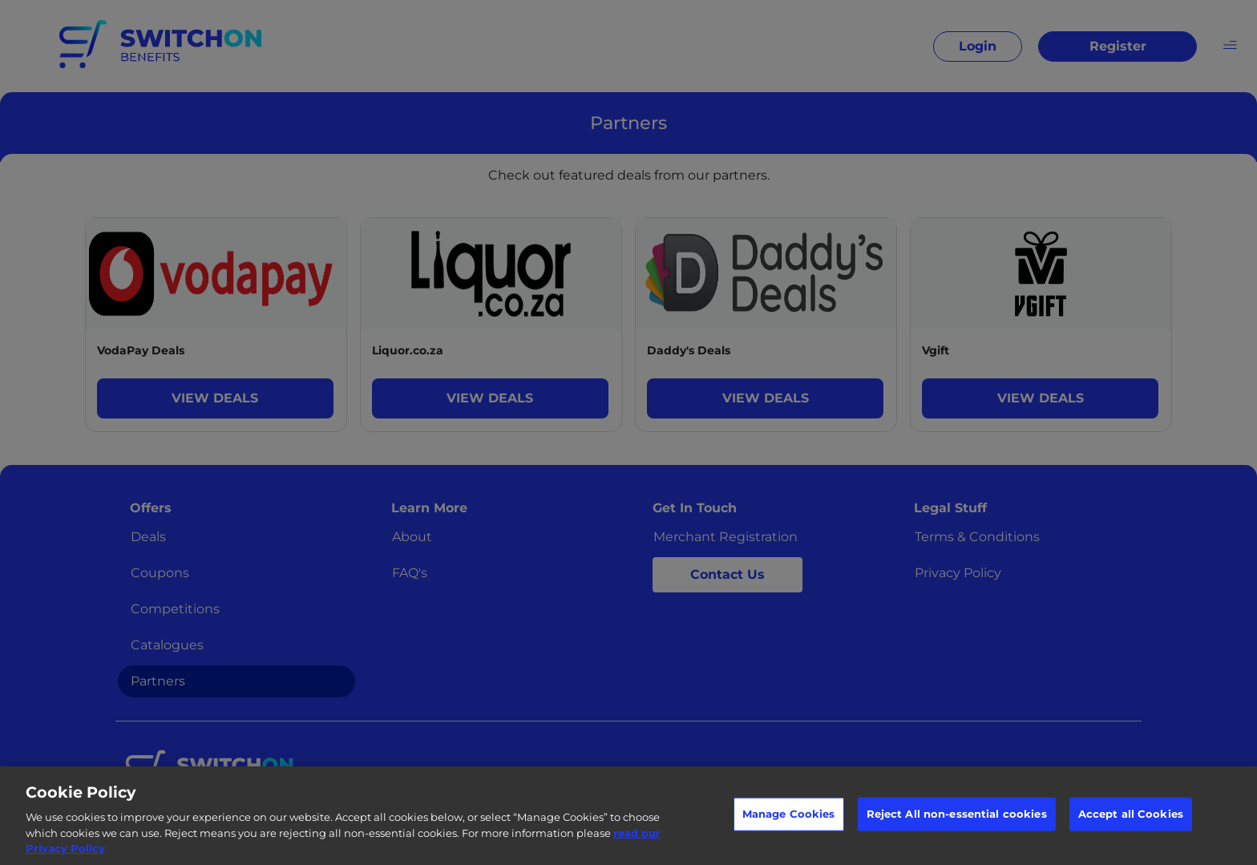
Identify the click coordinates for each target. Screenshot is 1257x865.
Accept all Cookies (1130, 813)
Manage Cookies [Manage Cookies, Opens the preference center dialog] (788, 813)
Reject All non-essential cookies (957, 813)
